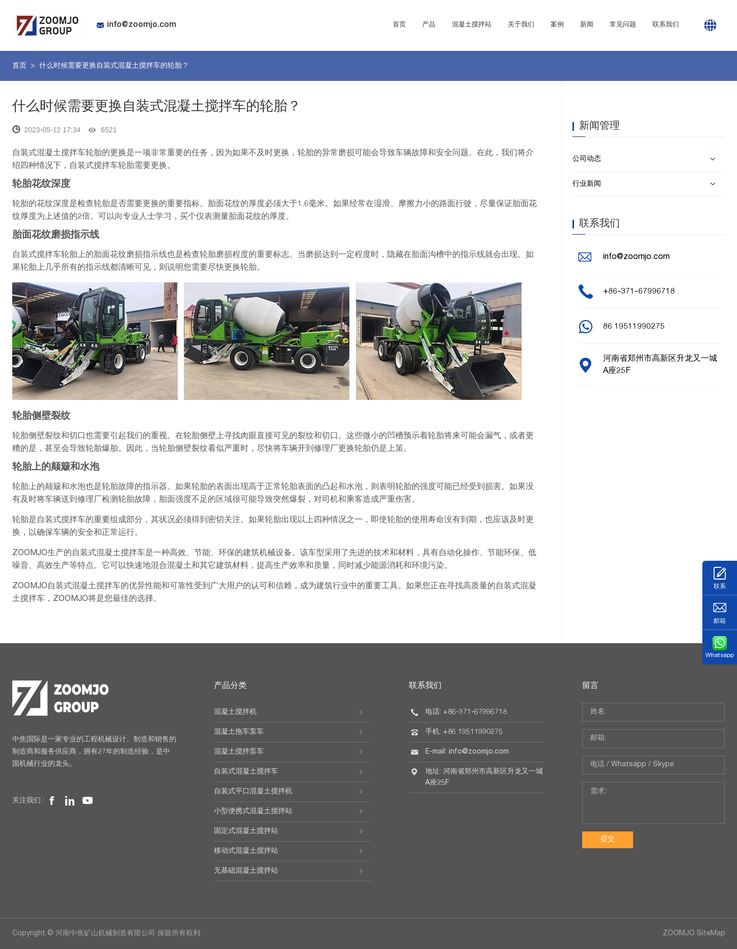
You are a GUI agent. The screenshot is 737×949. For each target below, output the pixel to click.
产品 (428, 25)
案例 (557, 25)
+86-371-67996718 (639, 292)
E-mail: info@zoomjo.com (467, 752)
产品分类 (230, 686)
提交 (607, 839)
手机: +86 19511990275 (464, 732)
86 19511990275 (634, 327)
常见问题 (623, 25)
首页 (399, 25)
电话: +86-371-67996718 (466, 712)
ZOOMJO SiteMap (694, 933)
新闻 (586, 25)
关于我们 (521, 25)
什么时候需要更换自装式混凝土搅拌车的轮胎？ (114, 66)
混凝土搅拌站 (472, 25)
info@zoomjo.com (136, 25)
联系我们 (665, 25)
